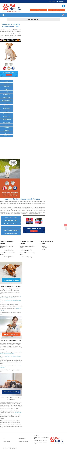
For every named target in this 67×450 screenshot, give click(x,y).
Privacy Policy (22, 438)
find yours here (18, 412)
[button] (3, 15)
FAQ (4, 438)
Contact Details (6, 441)
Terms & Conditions (23, 441)
